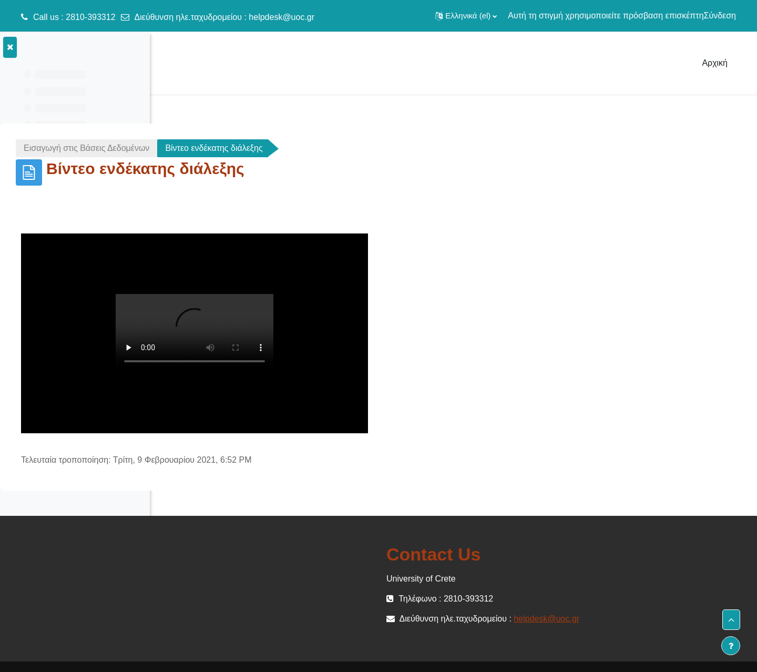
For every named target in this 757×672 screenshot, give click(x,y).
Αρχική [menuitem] (715, 62)
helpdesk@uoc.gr (281, 17)
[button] (466, 16)
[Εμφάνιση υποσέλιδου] (730, 645)
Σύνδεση (720, 15)
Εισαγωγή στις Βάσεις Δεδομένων (245, 148)
